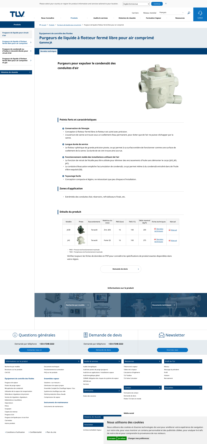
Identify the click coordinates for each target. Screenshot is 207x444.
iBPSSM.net (87, 381)
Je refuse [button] (121, 438)
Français (163, 12)
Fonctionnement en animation (54, 370)
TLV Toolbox (128, 375)
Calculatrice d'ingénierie (132, 372)
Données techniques (158, 230)
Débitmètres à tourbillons (13, 400)
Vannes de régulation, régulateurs (16, 397)
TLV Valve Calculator (130, 378)
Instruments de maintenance (53, 406)
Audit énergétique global (91, 375)
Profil (166, 372)
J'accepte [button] (112, 438)
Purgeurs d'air (9, 415)
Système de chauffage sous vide (54, 391)
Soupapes (8, 409)
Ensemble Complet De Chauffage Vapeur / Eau (59, 388)
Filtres (7, 406)
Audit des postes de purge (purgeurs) (95, 370)
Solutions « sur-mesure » (52, 383)
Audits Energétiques (90, 367)
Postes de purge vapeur (12, 385)
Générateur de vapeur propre (54, 385)
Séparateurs (9, 403)
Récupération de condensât (14, 388)
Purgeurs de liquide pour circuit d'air (17, 417)
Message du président (171, 370)
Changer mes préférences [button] (138, 438)
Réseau (166, 367)
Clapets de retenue (11, 412)
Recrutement (168, 378)
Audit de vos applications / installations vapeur (98, 372)
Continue (157, 4)
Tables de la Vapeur (130, 370)
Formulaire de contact (131, 393)
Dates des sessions (89, 396)
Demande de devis (130, 396)
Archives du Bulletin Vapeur (92, 430)
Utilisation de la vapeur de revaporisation (18, 391)
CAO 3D (7, 372)
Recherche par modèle (12, 367)
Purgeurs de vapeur (11, 383)
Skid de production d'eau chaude (55, 394)
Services (86, 384)
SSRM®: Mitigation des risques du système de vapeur (101, 378)
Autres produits (10, 423)
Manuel (174, 230)
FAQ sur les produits (50, 372)
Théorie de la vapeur (130, 367)
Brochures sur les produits (13, 370)
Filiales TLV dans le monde (132, 399)
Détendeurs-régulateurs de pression (17, 394)
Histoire (166, 375)
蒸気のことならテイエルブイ (17, 14)
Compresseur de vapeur (52, 397)
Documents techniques (51, 367)
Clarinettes (8, 420)
